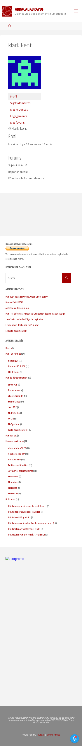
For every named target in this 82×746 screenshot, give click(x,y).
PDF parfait (11, 435)
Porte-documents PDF (18, 429)
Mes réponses (19, 109)
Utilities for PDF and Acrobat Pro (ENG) (26, 534)
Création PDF (14, 459)
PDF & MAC (13, 476)
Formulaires (14, 401)
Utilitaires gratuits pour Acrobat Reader (27, 506)
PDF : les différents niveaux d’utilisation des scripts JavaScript (35, 313)
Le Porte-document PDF (16, 330)
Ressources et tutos (14, 441)
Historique (13, 360)
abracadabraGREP (17, 448)
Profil (13, 96)
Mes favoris (17, 123)
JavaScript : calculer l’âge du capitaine (24, 319)
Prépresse (12, 487)
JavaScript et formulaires (20, 470)
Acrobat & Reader (16, 453)
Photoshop (13, 482)
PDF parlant (14, 424)
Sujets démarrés (20, 103)
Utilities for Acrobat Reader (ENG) (24, 528)
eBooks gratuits (15, 395)
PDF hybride (13, 371)
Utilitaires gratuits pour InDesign (24, 511)
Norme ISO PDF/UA (14, 302)
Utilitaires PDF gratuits (19, 517)
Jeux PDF (12, 407)
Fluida (40, 734)
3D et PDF (12, 384)
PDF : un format (13, 353)
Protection (13, 493)
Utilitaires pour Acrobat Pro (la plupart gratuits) (31, 523)
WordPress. (54, 734)
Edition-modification (18, 465)
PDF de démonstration (16, 377)
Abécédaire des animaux (17, 307)
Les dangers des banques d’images (22, 324)
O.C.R (11, 418)
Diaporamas (14, 390)
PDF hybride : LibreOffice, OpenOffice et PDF (26, 296)
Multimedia (14, 412)
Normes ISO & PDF (16, 366)
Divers (8, 348)
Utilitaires (10, 499)
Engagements (18, 116)
